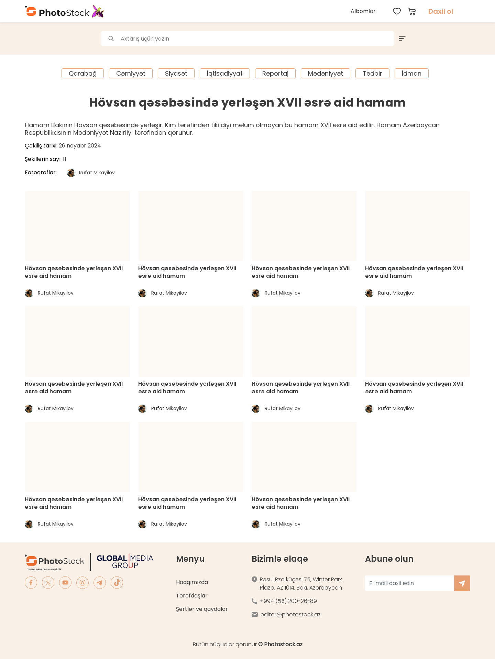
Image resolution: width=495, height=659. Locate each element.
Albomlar (363, 11)
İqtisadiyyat (225, 73)
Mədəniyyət (325, 73)
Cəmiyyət (130, 73)
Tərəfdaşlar (192, 596)
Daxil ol (440, 11)
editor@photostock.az (291, 614)
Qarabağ (83, 73)
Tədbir (372, 73)
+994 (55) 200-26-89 (288, 601)
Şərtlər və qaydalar (202, 609)
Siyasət (176, 73)
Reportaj (275, 73)
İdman (411, 73)
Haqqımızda (192, 582)
